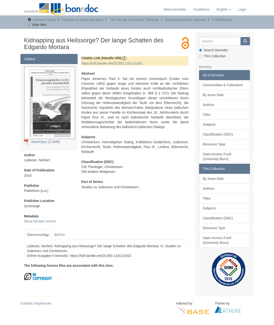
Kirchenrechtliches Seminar (185, 20)
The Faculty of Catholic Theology (134, 20)
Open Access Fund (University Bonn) (217, 156)
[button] (224, 9)
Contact (26, 303)
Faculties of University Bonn (83, 20)
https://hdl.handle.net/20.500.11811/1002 (112, 63)
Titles (207, 115)
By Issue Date (213, 95)
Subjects (209, 124)
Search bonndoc (213, 50)
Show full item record (40, 221)
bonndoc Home (44, 20)
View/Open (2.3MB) (42, 142)
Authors (208, 105)
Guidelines (201, 9)
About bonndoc (175, 9)
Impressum (43, 303)
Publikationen (222, 20)
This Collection (212, 56)
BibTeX (59, 235)
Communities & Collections (223, 85)
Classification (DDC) (218, 134)
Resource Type (214, 144)
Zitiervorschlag (38, 235)
